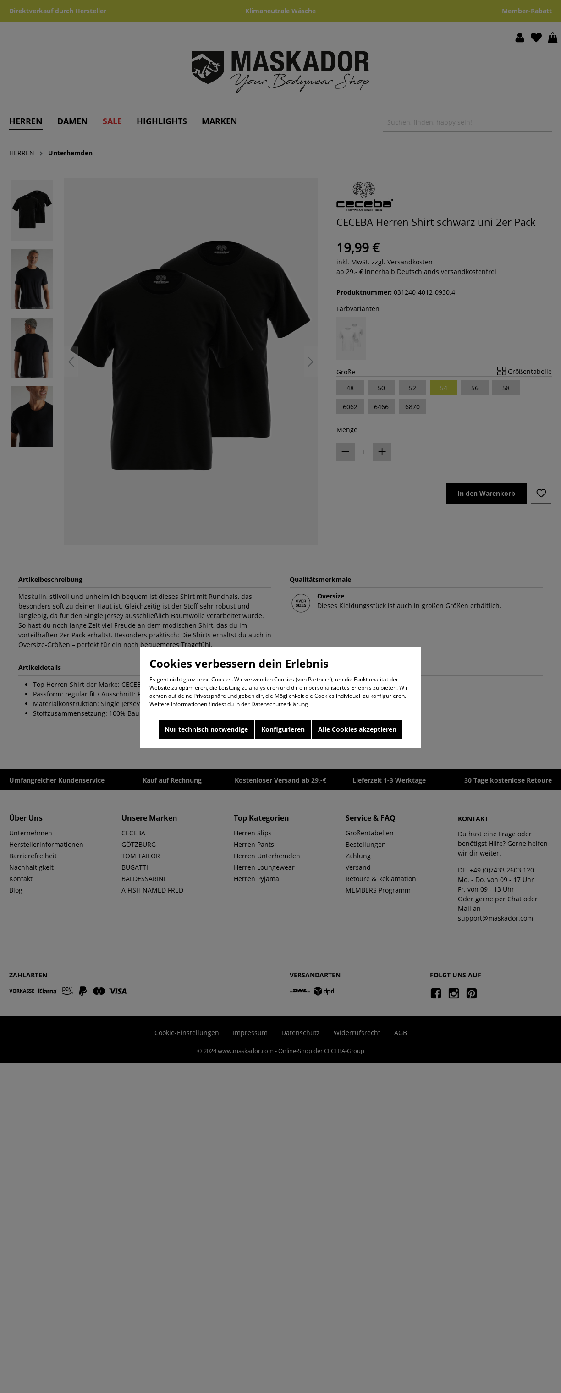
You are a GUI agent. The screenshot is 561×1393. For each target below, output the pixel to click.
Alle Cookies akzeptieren (357, 729)
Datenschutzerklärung (279, 704)
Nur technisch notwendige (206, 729)
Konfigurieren (283, 729)
